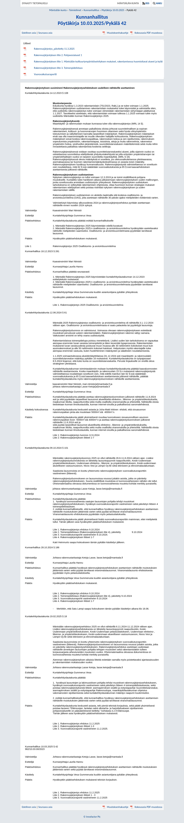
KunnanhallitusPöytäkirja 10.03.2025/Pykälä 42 (92, 20)
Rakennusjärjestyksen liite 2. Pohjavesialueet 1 (58, 55)
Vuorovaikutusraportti (45, 74)
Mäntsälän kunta (128, 3)
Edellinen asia (29, 32)
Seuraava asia (45, 32)
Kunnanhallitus (91, 10)
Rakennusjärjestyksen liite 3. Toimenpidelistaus (58, 67)
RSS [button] (145, 3)
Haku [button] (157, 3)
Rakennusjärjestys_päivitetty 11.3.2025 (54, 48)
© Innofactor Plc (92, 816)
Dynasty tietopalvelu (35, 3)
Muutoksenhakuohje (115, 32)
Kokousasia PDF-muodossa (146, 32)
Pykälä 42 (131, 10)
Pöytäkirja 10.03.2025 (113, 10)
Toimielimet (75, 10)
